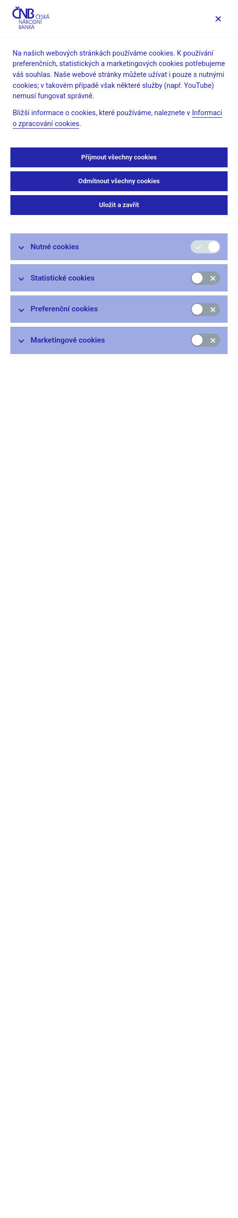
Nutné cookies (55, 246)
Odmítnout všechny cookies (119, 181)
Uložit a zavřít (118, 205)
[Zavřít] (218, 18)
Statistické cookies (63, 278)
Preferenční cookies (64, 308)
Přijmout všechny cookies (119, 157)
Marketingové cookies (68, 340)
